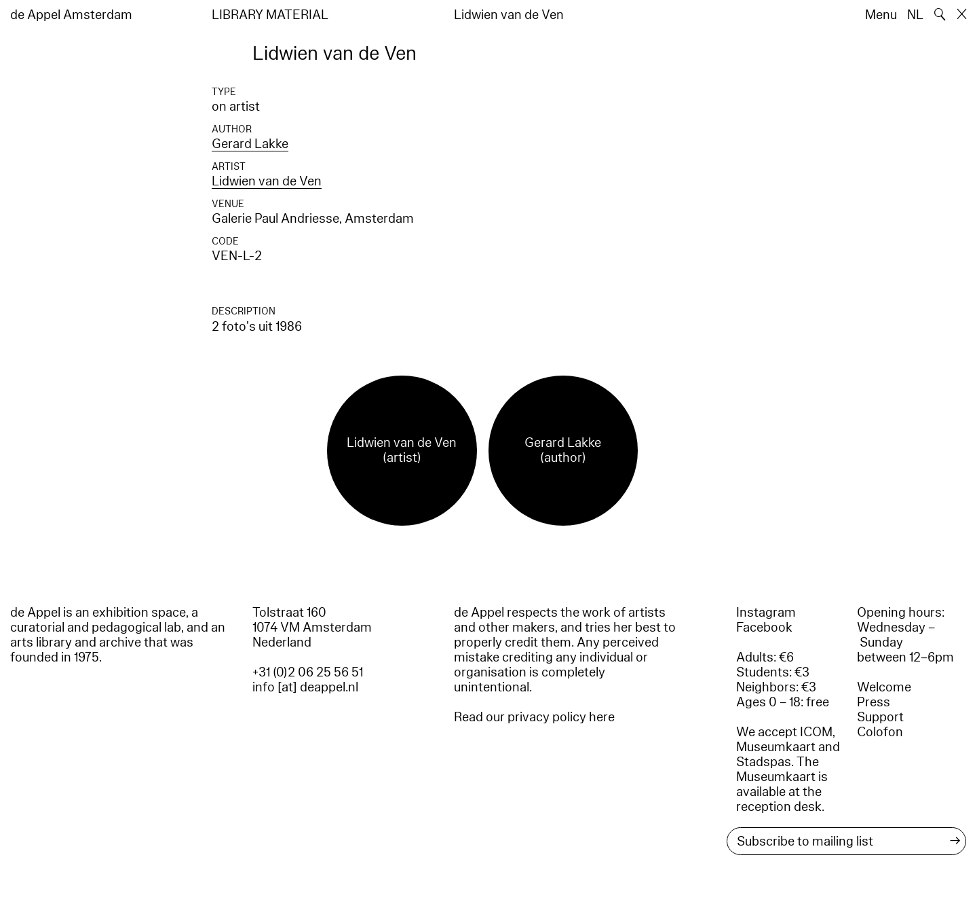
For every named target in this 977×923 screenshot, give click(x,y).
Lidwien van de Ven (267, 181)
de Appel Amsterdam (71, 15)
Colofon (880, 732)
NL (915, 15)
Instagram (766, 612)
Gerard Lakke (250, 144)
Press (873, 702)
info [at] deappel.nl (305, 687)
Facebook (764, 627)
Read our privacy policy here (534, 717)
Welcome (884, 687)
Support (880, 717)
